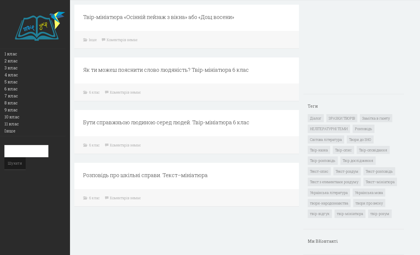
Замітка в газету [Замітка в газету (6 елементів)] (376, 118)
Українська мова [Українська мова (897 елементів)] (369, 192)
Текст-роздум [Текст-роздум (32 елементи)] (347, 171)
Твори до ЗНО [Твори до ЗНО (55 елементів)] (360, 139)
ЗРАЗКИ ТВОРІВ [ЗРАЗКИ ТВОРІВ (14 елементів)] (342, 118)
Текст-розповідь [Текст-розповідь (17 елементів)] (379, 171)
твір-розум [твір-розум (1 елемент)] (379, 213)
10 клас (11, 117)
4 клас (11, 75)
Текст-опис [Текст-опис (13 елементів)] (319, 171)
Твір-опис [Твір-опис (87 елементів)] (343, 150)
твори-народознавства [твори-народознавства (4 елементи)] (329, 203)
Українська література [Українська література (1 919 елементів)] (329, 192)
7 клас (11, 96)
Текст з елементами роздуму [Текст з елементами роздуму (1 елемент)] (334, 181)
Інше (9, 131)
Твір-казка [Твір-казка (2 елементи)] (319, 150)
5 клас (11, 82)
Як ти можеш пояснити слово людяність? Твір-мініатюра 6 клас (166, 69)
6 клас (11, 89)
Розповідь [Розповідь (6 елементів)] (363, 128)
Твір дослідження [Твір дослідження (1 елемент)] (358, 160)
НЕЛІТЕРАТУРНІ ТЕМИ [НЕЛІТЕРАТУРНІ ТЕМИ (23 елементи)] (329, 128)
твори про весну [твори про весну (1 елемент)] (369, 203)
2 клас (11, 61)
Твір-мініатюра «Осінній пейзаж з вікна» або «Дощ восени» (158, 16)
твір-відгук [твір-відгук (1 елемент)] (320, 213)
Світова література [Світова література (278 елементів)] (326, 139)
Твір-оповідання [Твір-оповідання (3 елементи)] (373, 150)
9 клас (11, 110)
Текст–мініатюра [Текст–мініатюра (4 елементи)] (380, 181)
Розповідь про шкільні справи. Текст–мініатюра (145, 175)
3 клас (11, 68)
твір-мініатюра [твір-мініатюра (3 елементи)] (350, 213)
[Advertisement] (351, 49)
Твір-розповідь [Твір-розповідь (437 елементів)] (322, 160)
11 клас (11, 124)
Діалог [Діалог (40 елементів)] (315, 118)
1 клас (10, 54)
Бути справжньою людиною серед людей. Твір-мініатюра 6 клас (166, 122)
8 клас (11, 103)
